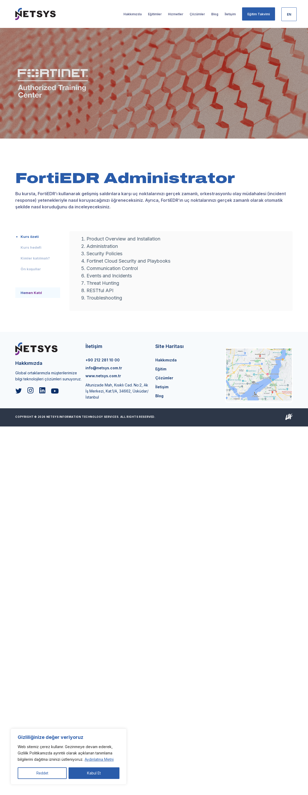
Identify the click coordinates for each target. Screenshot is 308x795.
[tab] (37, 236)
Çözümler (164, 378)
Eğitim (160, 369)
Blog (159, 396)
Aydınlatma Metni (99, 760)
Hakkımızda (166, 360)
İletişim (162, 387)
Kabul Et (94, 773)
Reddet (42, 773)
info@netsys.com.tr (103, 368)
